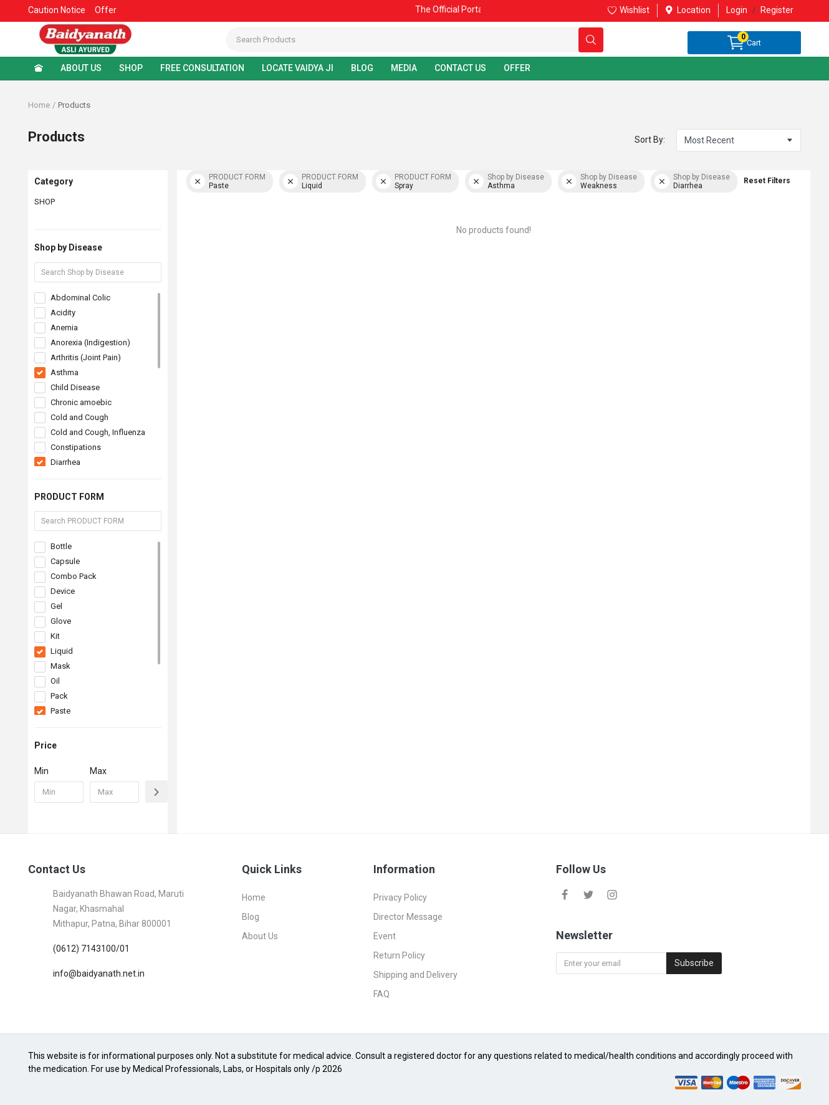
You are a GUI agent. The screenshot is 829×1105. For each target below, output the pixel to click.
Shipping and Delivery (415, 975)
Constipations (75, 447)
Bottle (61, 546)
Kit (55, 636)
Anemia (64, 327)
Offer (106, 10)
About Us (260, 936)
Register (776, 10)
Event (384, 936)
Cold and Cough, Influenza (97, 432)
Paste (60, 710)
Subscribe (694, 963)
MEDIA (404, 68)
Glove (60, 621)
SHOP (131, 68)
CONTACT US (460, 68)
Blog (250, 917)
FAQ (381, 994)
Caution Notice (56, 10)
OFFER (517, 68)
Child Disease (75, 387)
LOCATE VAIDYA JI (297, 68)
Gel (56, 606)
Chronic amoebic (81, 402)
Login (736, 10)
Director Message (408, 917)
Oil (55, 681)
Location (688, 10)
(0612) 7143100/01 (91, 949)
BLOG (362, 68)
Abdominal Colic (80, 297)
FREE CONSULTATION (202, 68)
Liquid (61, 651)
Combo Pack (73, 576)
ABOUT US (81, 68)
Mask (60, 666)
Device (62, 591)
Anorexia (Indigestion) (90, 342)
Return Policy (399, 955)
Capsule (65, 561)
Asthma (64, 372)
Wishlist (628, 10)
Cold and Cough (79, 417)
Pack (59, 696)
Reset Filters (767, 180)
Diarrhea (65, 462)
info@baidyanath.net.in (99, 973)
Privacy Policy (400, 897)
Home (39, 105)
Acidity (62, 312)
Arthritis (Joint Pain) (85, 357)
